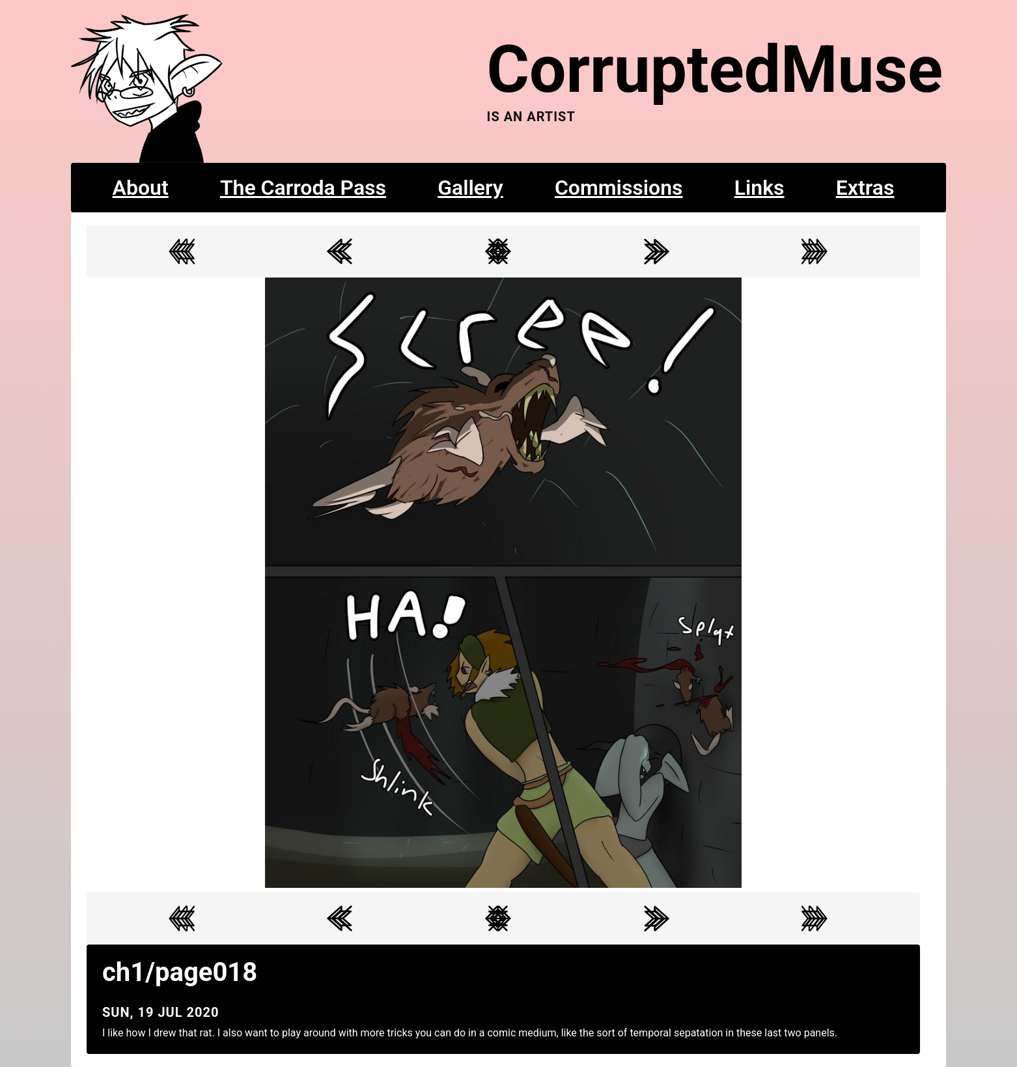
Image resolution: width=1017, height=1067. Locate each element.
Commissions (619, 187)
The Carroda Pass (303, 187)
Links (759, 187)
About (141, 187)
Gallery (470, 187)
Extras (865, 187)
